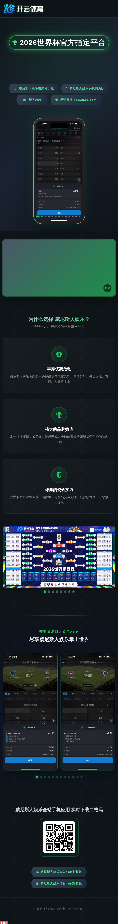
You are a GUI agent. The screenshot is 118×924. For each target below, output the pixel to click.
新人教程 (32, 100)
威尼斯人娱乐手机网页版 (85, 88)
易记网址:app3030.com (76, 100)
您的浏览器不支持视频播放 (59, 268)
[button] (37, 777)
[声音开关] (107, 288)
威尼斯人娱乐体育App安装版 (59, 883)
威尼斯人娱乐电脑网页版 (34, 88)
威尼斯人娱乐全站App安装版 (59, 872)
